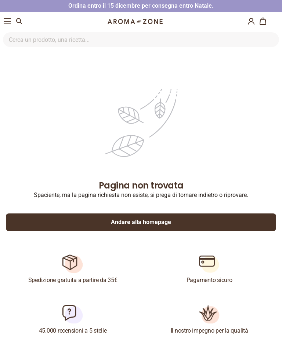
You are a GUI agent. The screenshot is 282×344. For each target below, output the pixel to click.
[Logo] (135, 21)
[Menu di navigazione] (7, 21)
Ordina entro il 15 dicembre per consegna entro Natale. (141, 5)
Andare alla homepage (141, 222)
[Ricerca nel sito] (132, 39)
